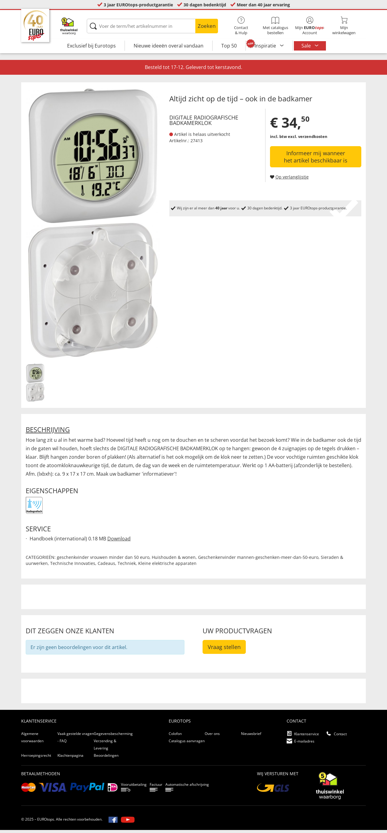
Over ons (212, 736)
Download (119, 541)
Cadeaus (106, 566)
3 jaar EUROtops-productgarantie (138, 5)
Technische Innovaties (72, 566)
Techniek (127, 566)
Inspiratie (266, 45)
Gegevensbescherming (113, 736)
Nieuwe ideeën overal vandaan (168, 45)
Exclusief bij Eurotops (91, 45)
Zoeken (207, 25)
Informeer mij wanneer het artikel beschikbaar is (315, 159)
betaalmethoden (40, 776)
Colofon (175, 736)
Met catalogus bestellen (275, 26)
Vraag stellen (224, 650)
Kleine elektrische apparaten (167, 566)
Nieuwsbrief (251, 736)
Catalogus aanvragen (187, 743)
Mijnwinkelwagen (343, 26)
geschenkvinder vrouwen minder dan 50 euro (103, 560)
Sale (306, 45)
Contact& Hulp (241, 26)
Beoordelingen (106, 758)
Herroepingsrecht (36, 758)
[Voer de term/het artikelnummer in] (152, 26)
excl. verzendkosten (307, 139)
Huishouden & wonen (174, 560)
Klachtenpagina (70, 758)
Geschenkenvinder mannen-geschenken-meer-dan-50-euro (258, 560)
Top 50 (229, 45)
